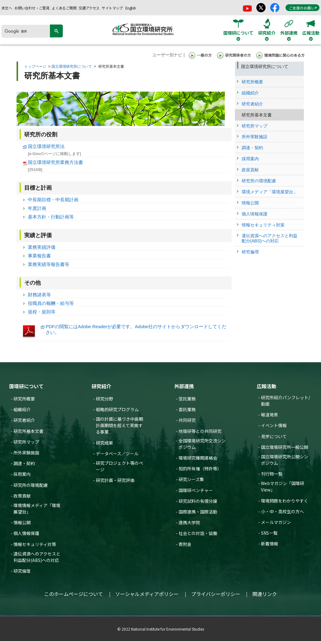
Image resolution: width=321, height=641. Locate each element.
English (130, 7)
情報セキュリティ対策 (34, 544)
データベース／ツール (117, 453)
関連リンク (264, 593)
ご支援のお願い (303, 7)
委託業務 (187, 409)
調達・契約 (24, 463)
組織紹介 (22, 409)
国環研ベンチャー (196, 490)
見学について (274, 436)
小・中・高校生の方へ (282, 511)
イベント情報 (274, 425)
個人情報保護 (26, 533)
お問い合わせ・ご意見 (31, 7)
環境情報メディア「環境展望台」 (36, 508)
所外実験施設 (26, 452)
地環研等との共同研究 (200, 431)
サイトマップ (112, 7)
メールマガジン (276, 522)
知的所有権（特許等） (200, 468)
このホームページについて (73, 593)
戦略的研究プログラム (117, 409)
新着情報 (269, 543)
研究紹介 (101, 386)
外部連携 (184, 386)
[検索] (28, 31)
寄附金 (185, 544)
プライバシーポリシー (215, 593)
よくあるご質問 (64, 7)
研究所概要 (24, 399)
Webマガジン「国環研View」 (282, 486)
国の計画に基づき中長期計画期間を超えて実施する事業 (119, 425)
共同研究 (187, 420)
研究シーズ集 (191, 479)
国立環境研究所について (71, 66)
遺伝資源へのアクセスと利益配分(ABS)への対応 (36, 557)
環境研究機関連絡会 (198, 458)
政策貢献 (22, 496)
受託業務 (187, 399)
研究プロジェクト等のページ (119, 466)
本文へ (7, 7)
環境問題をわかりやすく (284, 501)
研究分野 (104, 399)
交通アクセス (89, 7)
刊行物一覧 (271, 474)
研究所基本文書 (28, 431)
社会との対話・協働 (198, 533)
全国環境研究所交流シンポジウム (202, 444)
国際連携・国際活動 (198, 512)
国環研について (26, 386)
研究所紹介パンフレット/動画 (285, 400)
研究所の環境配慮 (30, 485)
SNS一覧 (269, 533)
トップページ (35, 66)
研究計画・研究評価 (115, 480)
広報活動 (266, 386)
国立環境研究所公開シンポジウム (284, 459)
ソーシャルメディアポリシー (147, 593)
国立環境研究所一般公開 (284, 447)
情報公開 (22, 522)
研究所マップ (26, 442)
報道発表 (269, 415)
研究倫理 (22, 571)
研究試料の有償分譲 (198, 501)
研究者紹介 (24, 420)
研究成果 (104, 443)
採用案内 (22, 474)
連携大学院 (189, 522)
